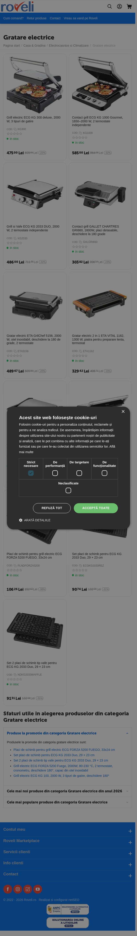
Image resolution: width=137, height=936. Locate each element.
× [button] (123, 411)
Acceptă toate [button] (96, 508)
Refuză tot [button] (52, 508)
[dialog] (68, 468)
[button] (35, 520)
